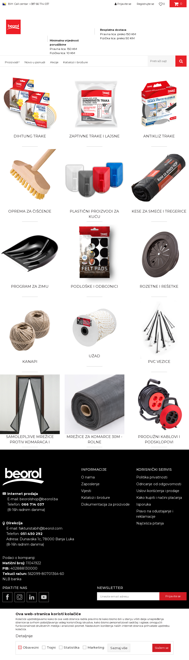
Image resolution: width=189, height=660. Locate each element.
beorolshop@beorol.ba (39, 499)
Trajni (51, 647)
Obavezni (31, 647)
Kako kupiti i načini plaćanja (159, 497)
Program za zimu (30, 286)
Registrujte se (145, 4)
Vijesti (86, 491)
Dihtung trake (30, 136)
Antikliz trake (159, 136)
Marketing (95, 647)
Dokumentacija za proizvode (105, 504)
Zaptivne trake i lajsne (94, 136)
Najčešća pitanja (150, 523)
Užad (94, 356)
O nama (88, 477)
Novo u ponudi (35, 62)
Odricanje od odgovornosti (158, 484)
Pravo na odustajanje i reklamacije (154, 514)
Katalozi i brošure (95, 497)
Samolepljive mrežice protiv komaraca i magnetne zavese (30, 442)
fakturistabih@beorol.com (40, 528)
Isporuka (143, 504)
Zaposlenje (90, 484)
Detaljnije (24, 636)
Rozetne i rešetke (159, 286)
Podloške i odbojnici (94, 286)
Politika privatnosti (151, 477)
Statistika (71, 647)
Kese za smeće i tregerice (159, 211)
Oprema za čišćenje (29, 211)
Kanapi (29, 361)
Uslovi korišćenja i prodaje (157, 491)
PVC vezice (159, 361)
